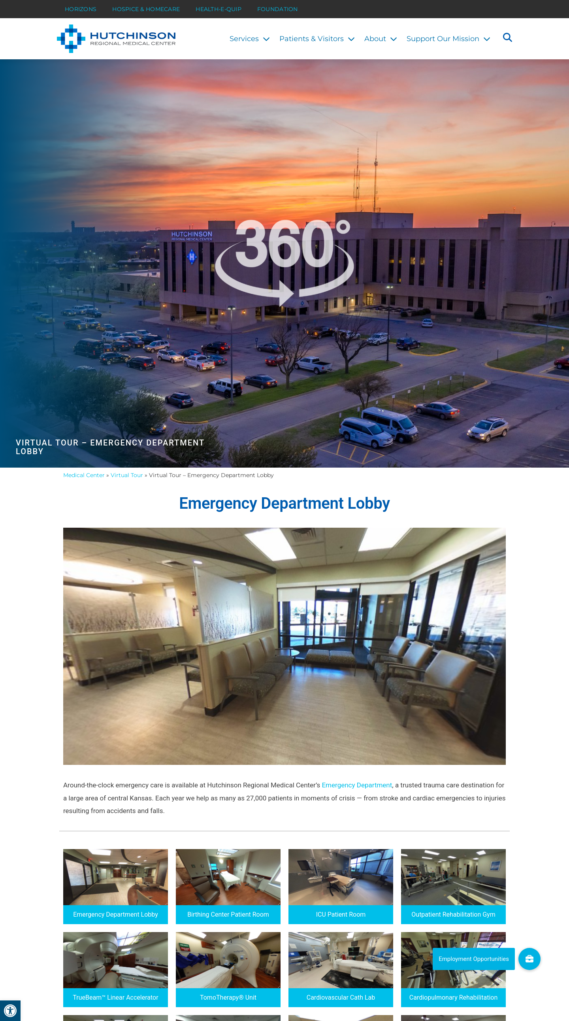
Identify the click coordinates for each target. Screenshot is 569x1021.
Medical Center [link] (84, 475)
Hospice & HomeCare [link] (146, 9)
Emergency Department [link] (357, 785)
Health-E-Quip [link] (218, 9)
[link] (10, 1010)
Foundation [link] (277, 9)
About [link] (380, 39)
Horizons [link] (80, 9)
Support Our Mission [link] (448, 39)
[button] (507, 38)
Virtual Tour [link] (127, 475)
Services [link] (250, 39)
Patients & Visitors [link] (317, 39)
